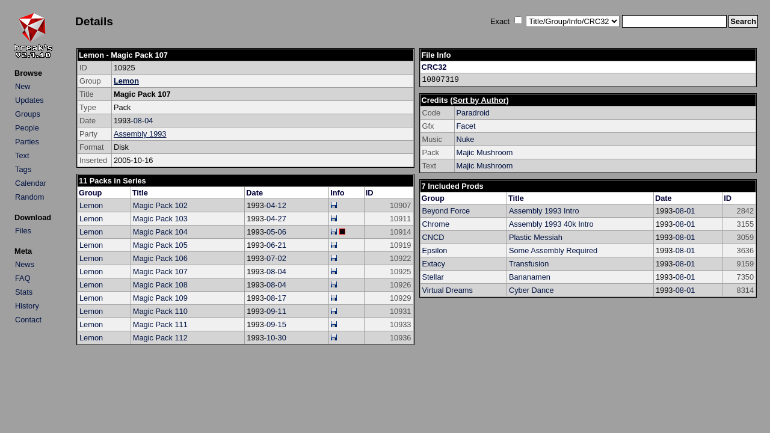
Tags (23, 169)
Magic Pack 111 (160, 324)
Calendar (30, 183)
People (27, 127)
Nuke (466, 139)
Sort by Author (479, 100)
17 (282, 297)
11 (282, 311)
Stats (23, 291)
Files (23, 230)
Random (29, 196)
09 (270, 311)
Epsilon (435, 250)
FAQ (23, 278)
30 (282, 337)
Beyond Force (446, 210)
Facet (466, 126)
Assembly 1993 (140, 133)
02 (282, 258)
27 (282, 218)
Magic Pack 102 (160, 205)
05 (270, 231)
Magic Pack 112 (160, 337)
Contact (28, 319)
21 (282, 245)
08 (138, 120)
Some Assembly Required (553, 250)
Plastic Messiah (535, 237)
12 (282, 205)
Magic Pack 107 (160, 271)
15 (282, 324)
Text (22, 155)
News (24, 264)
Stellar (433, 276)
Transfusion (529, 263)
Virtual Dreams (447, 290)
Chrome (436, 224)
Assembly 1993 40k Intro (551, 224)
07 (270, 258)
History (27, 305)
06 (282, 231)
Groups (27, 113)
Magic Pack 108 (160, 284)
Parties (27, 141)
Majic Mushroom (485, 152)
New (23, 86)
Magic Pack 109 (160, 297)
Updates (29, 100)
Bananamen (529, 276)
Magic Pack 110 (160, 311)
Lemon (126, 80)
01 (690, 210)
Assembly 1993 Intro (544, 210)
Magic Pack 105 (160, 245)
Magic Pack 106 (160, 258)
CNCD (433, 237)
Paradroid (473, 112)
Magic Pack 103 (160, 218)
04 (148, 120)
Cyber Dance (531, 290)
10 (270, 337)
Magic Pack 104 (160, 231)
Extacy (433, 263)
